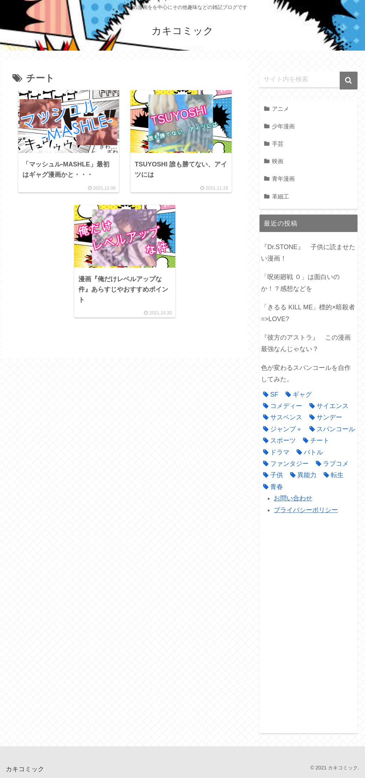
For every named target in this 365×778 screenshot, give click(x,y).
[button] (349, 80)
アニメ (280, 108)
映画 (277, 161)
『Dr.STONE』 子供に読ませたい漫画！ (308, 252)
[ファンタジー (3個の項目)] (284, 463)
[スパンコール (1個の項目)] (330, 429)
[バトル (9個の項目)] (308, 452)
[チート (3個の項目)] (314, 440)
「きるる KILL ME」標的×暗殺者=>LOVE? (308, 313)
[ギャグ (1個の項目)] (297, 394)
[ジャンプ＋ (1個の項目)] (280, 429)
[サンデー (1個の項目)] (324, 417)
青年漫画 (283, 178)
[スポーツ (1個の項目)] (277, 440)
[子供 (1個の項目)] (271, 475)
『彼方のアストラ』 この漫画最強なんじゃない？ (306, 343)
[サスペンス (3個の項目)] (280, 417)
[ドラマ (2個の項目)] (274, 452)
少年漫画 (283, 126)
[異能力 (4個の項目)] (302, 475)
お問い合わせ (293, 498)
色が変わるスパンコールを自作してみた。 (306, 373)
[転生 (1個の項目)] (332, 475)
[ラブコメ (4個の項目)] (330, 463)
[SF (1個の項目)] (268, 394)
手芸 (277, 143)
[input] (308, 79)
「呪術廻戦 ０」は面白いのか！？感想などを (300, 282)
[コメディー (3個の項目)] (280, 406)
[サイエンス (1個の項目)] (327, 406)
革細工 (280, 196)
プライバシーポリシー (306, 510)
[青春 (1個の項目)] (271, 487)
